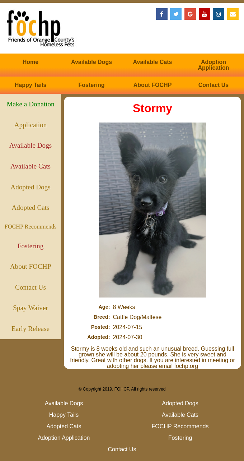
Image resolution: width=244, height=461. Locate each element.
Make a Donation (30, 104)
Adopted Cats (31, 207)
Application (30, 125)
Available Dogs (91, 62)
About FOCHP (152, 85)
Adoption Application (213, 65)
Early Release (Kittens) (30, 332)
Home (30, 62)
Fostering (92, 85)
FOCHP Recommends (31, 226)
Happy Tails (31, 85)
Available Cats (152, 62)
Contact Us (213, 85)
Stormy (152, 108)
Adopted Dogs (30, 187)
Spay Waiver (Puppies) (30, 311)
